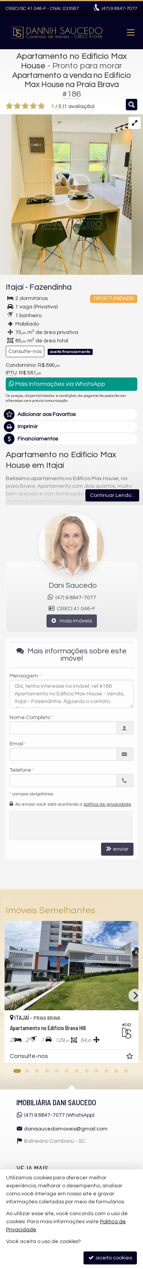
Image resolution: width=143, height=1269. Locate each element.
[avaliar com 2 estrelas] (17, 106)
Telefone (20, 770)
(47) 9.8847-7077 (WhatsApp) (59, 1115)
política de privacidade (107, 804)
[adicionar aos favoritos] (130, 1057)
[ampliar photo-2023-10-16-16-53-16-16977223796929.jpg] (66, 194)
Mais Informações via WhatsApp (57, 384)
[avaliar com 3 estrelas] (25, 106)
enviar (117, 849)
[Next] (135, 995)
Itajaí (15, 287)
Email (16, 744)
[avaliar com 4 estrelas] (33, 106)
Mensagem (24, 676)
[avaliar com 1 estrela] (9, 106)
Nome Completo (30, 717)
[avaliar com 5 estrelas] (41, 106)
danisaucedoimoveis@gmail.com (66, 1129)
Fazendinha (50, 287)
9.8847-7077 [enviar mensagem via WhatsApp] (119, 8)
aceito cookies (110, 1258)
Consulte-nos (25, 351)
